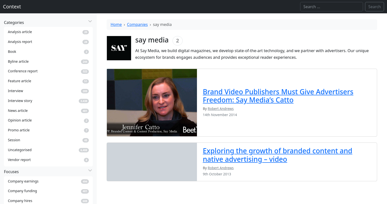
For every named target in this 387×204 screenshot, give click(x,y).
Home (116, 24)
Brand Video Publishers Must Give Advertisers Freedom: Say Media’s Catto (278, 96)
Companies (137, 24)
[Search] (331, 6)
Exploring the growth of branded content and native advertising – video (277, 155)
